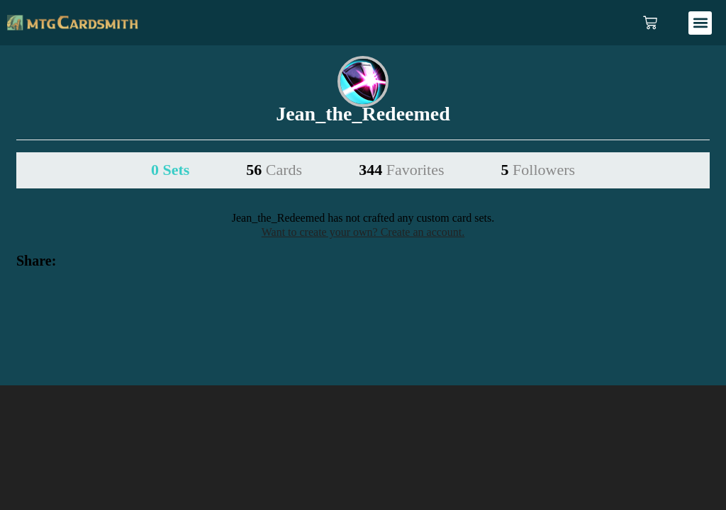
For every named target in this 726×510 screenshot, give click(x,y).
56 (274, 169)
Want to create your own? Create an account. (363, 232)
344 (401, 169)
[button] (700, 23)
